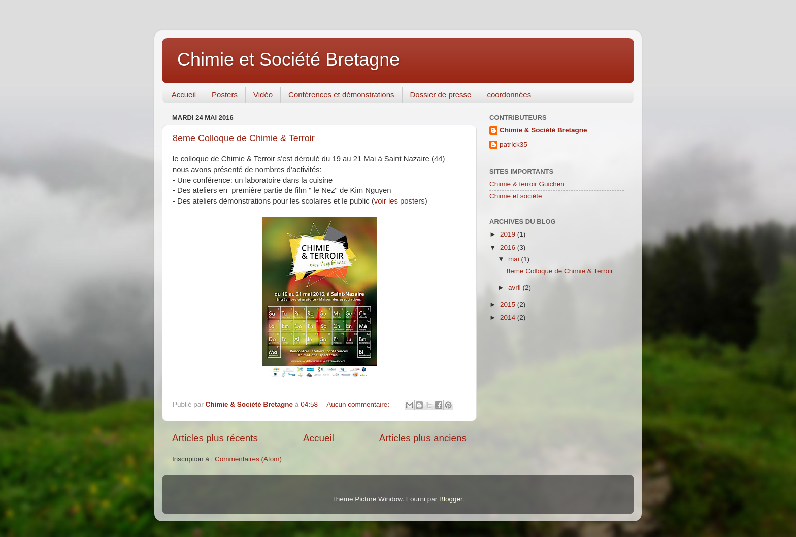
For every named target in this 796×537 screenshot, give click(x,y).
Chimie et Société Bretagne (288, 59)
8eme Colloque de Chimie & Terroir (244, 138)
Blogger (450, 499)
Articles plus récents (215, 437)
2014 (508, 317)
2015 (508, 304)
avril (515, 287)
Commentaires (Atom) (248, 459)
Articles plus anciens (423, 437)
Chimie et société (515, 196)
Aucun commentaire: (358, 404)
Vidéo (263, 94)
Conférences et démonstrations (341, 94)
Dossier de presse (441, 94)
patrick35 (513, 144)
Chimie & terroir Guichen (527, 184)
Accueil (184, 94)
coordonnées (509, 94)
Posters (225, 94)
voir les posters (399, 201)
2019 (508, 234)
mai (514, 259)
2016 (508, 247)
